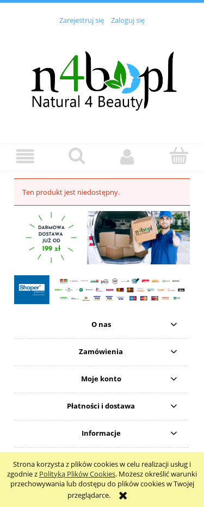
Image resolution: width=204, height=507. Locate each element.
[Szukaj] (76, 156)
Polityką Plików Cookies (77, 474)
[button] (25, 157)
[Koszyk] (178, 156)
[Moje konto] (127, 157)
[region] (102, 237)
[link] (102, 237)
